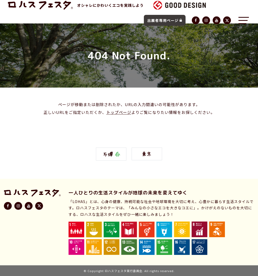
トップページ (118, 112)
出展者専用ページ (164, 20)
